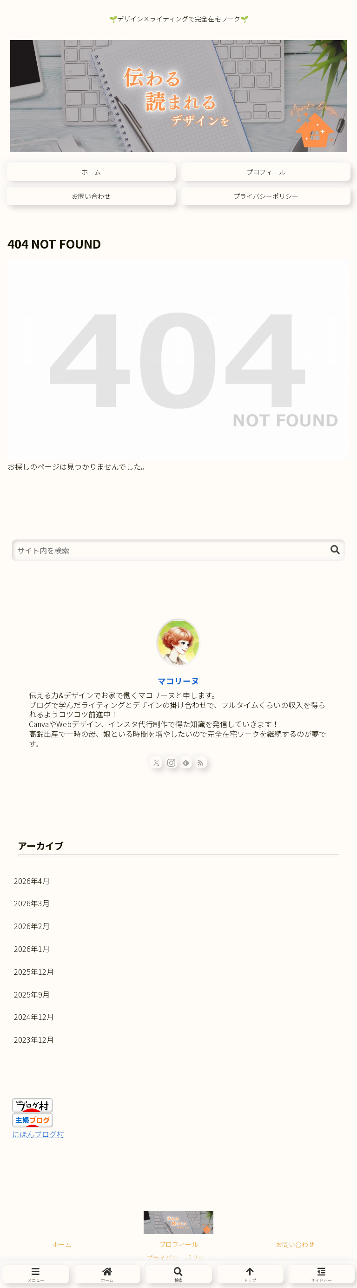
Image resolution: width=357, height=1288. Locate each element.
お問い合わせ (295, 1244)
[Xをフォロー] (156, 762)
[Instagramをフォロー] (171, 762)
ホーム (62, 1244)
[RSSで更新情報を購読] (201, 762)
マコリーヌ (178, 681)
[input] (178, 550)
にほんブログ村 (38, 1134)
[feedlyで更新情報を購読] (186, 762)
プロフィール (178, 1244)
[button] (335, 550)
